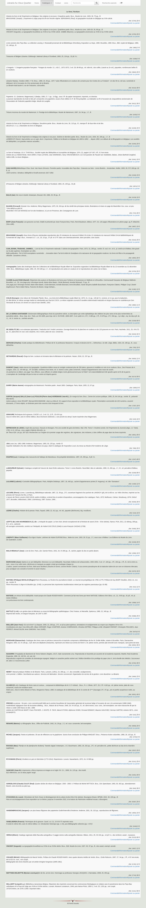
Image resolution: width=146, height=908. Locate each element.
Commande (114, 23)
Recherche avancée (109, 3)
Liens (66, 3)
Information (123, 23)
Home (37, 3)
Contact (58, 3)
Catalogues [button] (47, 3)
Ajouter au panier (134, 23)
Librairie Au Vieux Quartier (19, 3)
